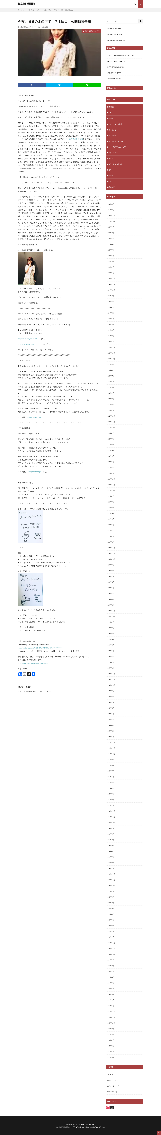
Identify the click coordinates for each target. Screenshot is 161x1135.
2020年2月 (110, 605)
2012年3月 (110, 1057)
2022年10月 (111, 427)
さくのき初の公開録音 (74, 139)
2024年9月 (110, 296)
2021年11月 (111, 485)
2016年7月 (110, 840)
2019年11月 (111, 611)
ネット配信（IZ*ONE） (116, 141)
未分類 (110, 176)
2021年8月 (110, 502)
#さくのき (39, 27)
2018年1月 (110, 737)
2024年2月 (110, 336)
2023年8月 (110, 370)
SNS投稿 (111, 107)
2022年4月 (110, 462)
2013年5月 (110, 1052)
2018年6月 (110, 708)
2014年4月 (110, 989)
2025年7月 (110, 238)
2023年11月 (111, 353)
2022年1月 (110, 473)
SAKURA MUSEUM (26, 4)
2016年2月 (110, 863)
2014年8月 (110, 966)
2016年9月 (110, 828)
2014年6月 (110, 977)
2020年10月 (111, 559)
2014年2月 (110, 1000)
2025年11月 (111, 215)
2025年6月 (110, 244)
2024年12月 (111, 278)
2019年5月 (110, 645)
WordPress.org (112, 1092)
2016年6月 (110, 845)
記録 (110, 181)
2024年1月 (110, 341)
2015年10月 (111, 885)
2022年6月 (110, 450)
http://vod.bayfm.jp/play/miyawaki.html (33, 663)
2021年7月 (110, 508)
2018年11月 (111, 679)
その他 (110, 118)
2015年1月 (110, 937)
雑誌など (111, 187)
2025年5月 (110, 250)
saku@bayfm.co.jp (34, 417)
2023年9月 (110, 364)
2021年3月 (110, 530)
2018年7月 (110, 702)
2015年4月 (110, 920)
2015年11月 (111, 880)
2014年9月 (110, 960)
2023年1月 (110, 410)
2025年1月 (110, 273)
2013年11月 (111, 1017)
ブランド (111, 158)
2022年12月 (111, 416)
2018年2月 (110, 731)
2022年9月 (110, 433)
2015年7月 (110, 903)
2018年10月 (111, 685)
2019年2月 (110, 662)
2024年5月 (110, 319)
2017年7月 (110, 771)
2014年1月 (110, 1006)
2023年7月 (110, 376)
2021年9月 (110, 496)
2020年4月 (110, 593)
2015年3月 (110, 926)
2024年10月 (111, 290)
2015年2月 (110, 931)
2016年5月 (110, 851)
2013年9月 (110, 1029)
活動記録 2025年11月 (114, 73)
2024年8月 (110, 301)
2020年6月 (110, 582)
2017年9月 (110, 759)
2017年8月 (110, 765)
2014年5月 (110, 983)
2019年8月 (110, 628)
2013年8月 (110, 1034)
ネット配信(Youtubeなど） (117, 147)
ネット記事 (112, 135)
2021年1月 (110, 542)
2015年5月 (110, 914)
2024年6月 (110, 313)
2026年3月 (110, 204)
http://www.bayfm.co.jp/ (27, 339)
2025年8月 (110, 233)
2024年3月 (110, 330)
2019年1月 (110, 668)
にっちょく (112, 130)
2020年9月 (110, 565)
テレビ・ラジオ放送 (115, 124)
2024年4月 (110, 324)
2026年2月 (110, 210)
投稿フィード (111, 1080)
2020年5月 (110, 588)
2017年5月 (110, 782)
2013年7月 (110, 1040)
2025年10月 (111, 221)
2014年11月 (111, 948)
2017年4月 (110, 788)
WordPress (99, 1127)
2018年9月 (110, 691)
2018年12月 (111, 674)
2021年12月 (111, 479)
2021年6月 (110, 513)
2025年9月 (110, 227)
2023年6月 (110, 382)
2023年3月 (110, 399)
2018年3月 (110, 725)
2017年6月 (110, 777)
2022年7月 (110, 445)
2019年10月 (111, 616)
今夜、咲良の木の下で (33, 10)
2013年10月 (111, 1023)
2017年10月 (111, 754)
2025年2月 (110, 267)
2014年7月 (110, 971)
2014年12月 (111, 943)
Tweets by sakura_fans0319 (115, 40)
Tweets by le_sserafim (113, 29)
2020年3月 (110, 599)
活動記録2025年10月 (114, 78)
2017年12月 (111, 742)
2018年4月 (110, 719)
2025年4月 (110, 256)
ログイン (38, 691)
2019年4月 (110, 651)
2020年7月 (110, 576)
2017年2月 (110, 800)
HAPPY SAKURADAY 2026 (116, 67)
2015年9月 (110, 891)
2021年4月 (110, 525)
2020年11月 (111, 553)
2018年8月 (110, 696)
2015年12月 (111, 874)
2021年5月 (110, 519)
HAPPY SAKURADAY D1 (116, 61)
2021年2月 (110, 536)
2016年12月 (111, 811)
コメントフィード (113, 1086)
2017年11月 (111, 748)
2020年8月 (110, 571)
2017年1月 (110, 805)
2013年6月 (110, 1046)
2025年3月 (110, 261)
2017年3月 (110, 794)
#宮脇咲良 (45, 27)
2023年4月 (110, 393)
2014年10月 (111, 954)
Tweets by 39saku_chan (114, 34)
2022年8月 (110, 439)
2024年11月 (111, 284)
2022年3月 (110, 467)
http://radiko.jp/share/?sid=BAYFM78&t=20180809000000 (40, 648)
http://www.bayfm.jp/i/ (27, 344)
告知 (110, 170)
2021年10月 (111, 490)
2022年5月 (110, 456)
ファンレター (113, 153)
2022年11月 (111, 422)
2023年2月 (110, 404)
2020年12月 (111, 548)
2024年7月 (110, 307)
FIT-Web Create (79, 1127)
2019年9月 (110, 622)
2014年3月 (110, 994)
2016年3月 (110, 857)
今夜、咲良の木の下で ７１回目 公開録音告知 (58, 10)
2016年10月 (111, 822)
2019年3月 (110, 656)
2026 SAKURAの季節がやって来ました (120, 55)
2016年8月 (110, 834)
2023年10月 (111, 359)
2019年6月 (110, 639)
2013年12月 (111, 1011)
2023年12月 (111, 347)
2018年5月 (110, 714)
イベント (111, 113)
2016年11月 (111, 817)
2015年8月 (110, 897)
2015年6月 (110, 908)
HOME (22, 10)
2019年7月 (110, 634)
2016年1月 (110, 868)
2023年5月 (110, 387)
